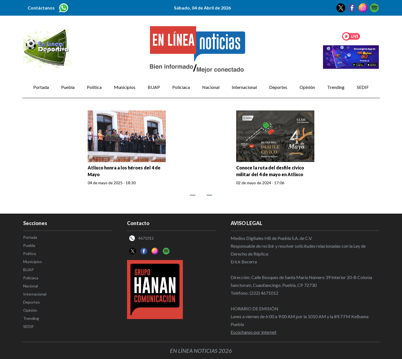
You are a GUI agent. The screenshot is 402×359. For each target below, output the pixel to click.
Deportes (278, 87)
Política (94, 87)
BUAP (154, 87)
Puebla (68, 87)
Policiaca (181, 87)
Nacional (210, 87)
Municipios (124, 87)
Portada (41, 87)
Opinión (307, 87)
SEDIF (363, 87)
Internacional (244, 87)
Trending (335, 87)
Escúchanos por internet (253, 332)
